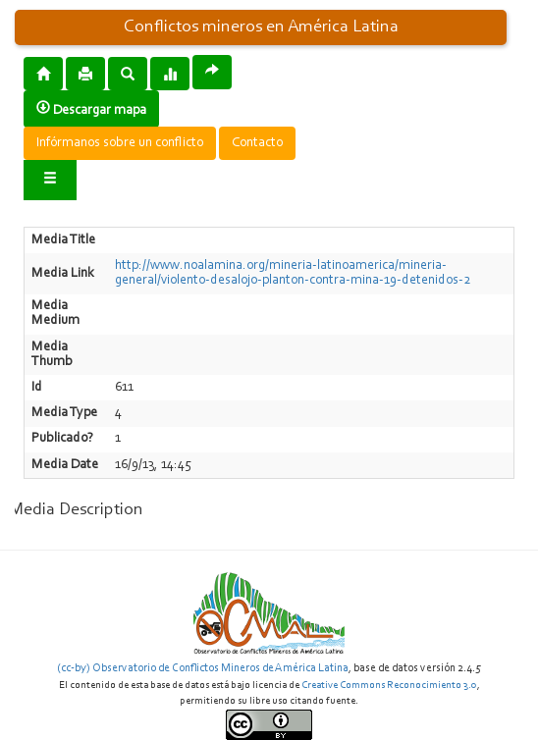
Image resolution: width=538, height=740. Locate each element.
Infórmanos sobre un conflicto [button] (119, 143)
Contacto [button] (257, 143)
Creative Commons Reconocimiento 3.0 (389, 685)
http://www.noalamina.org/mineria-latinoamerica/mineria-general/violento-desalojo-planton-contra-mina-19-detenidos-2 (292, 273)
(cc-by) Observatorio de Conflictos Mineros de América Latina (203, 668)
